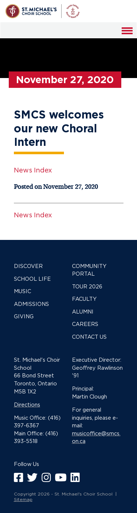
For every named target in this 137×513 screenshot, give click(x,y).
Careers (85, 324)
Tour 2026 (87, 286)
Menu (128, 35)
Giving (24, 316)
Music (22, 291)
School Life (32, 279)
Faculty (84, 299)
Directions (27, 404)
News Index (33, 170)
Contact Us (89, 337)
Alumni (83, 311)
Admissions (31, 304)
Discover (28, 266)
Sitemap (23, 499)
